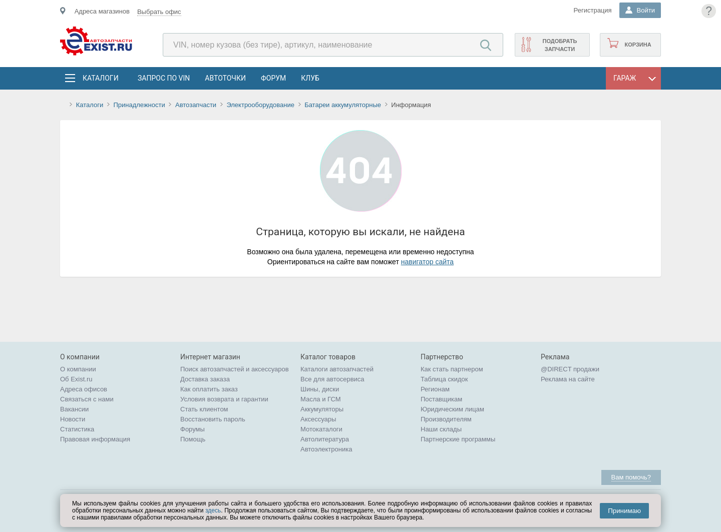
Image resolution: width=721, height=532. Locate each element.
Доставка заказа (205, 379)
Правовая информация (95, 439)
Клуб (310, 78)
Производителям (446, 419)
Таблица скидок (444, 379)
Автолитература (324, 439)
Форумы (192, 429)
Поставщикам (441, 399)
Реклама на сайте (568, 379)
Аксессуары (318, 419)
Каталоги (100, 78)
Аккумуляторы (321, 409)
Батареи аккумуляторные (342, 105)
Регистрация (593, 10)
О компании (78, 369)
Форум (273, 78)
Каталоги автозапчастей (337, 369)
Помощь (192, 439)
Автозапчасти (195, 105)
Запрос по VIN (164, 78)
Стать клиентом (204, 409)
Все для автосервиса (332, 379)
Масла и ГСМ (320, 399)
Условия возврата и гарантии (224, 399)
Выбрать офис (159, 12)
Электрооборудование (260, 105)
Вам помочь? (631, 477)
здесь (213, 510)
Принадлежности (139, 105)
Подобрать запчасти (559, 45)
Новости (72, 419)
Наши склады (441, 429)
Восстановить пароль (212, 419)
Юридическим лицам (452, 409)
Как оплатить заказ (209, 389)
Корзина (637, 45)
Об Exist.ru (76, 379)
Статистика (77, 429)
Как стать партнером (452, 369)
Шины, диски (319, 389)
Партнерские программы (458, 439)
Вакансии (74, 409)
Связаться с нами (87, 399)
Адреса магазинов (102, 11)
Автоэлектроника (326, 449)
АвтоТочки (225, 78)
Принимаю (624, 510)
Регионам (435, 389)
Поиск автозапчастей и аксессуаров (234, 369)
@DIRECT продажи (570, 369)
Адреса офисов (83, 389)
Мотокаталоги (321, 429)
